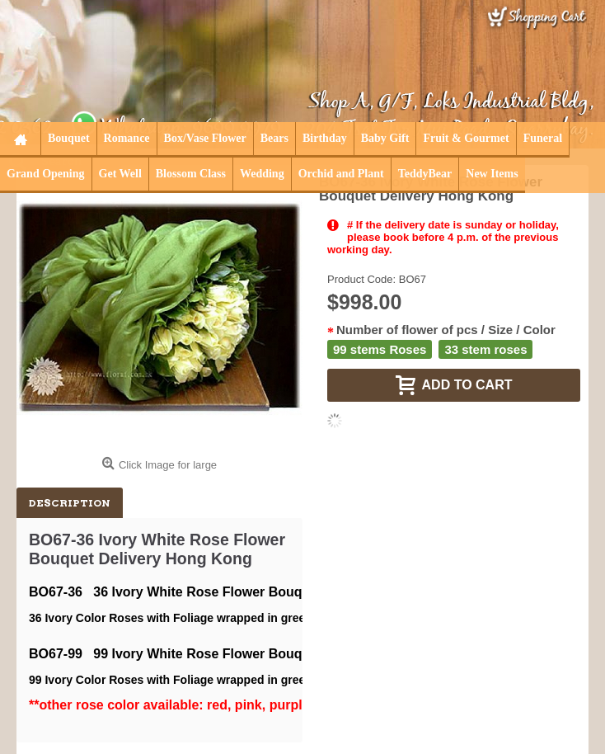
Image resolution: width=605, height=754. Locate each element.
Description (69, 503)
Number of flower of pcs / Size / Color (446, 330)
